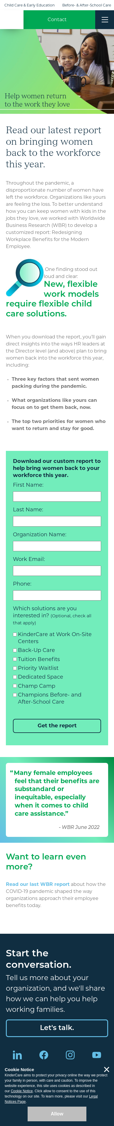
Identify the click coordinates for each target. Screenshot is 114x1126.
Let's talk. (57, 1028)
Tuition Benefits (39, 659)
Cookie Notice (22, 1091)
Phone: (22, 584)
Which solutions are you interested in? (52, 615)
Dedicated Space (40, 677)
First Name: (28, 485)
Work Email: (29, 559)
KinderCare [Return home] (12, 19)
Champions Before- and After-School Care (49, 698)
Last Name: (28, 509)
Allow (57, 1113)
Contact (57, 19)
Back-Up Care (36, 650)
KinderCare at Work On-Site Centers (55, 638)
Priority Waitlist (38, 668)
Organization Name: (39, 534)
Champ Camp (36, 686)
